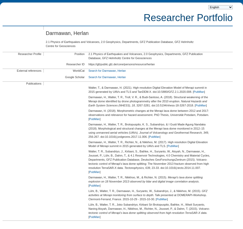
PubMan (199, 91)
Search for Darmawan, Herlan (107, 70)
